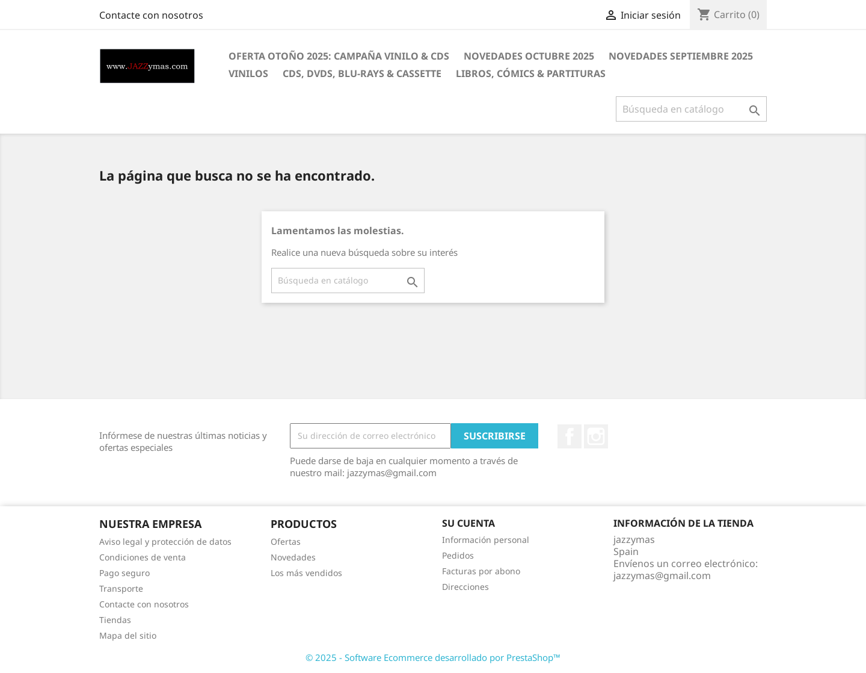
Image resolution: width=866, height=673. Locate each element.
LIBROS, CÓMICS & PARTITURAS (531, 73)
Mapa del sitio (127, 635)
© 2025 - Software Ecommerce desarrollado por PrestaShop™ (433, 657)
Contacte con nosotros (151, 15)
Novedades (293, 557)
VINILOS (248, 73)
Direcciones (465, 586)
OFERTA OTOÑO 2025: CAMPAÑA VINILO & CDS (339, 56)
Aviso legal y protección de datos (165, 541)
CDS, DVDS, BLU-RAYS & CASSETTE (362, 73)
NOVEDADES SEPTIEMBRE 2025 (681, 56)
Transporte (121, 588)
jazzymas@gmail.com (662, 575)
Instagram (596, 436)
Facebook (569, 436)
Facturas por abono (481, 571)
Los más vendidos (306, 572)
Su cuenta (468, 523)
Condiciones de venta (142, 557)
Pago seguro (124, 572)
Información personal (485, 539)
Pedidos (458, 555)
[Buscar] (691, 109)
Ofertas (286, 541)
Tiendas (115, 619)
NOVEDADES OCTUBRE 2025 (529, 56)
